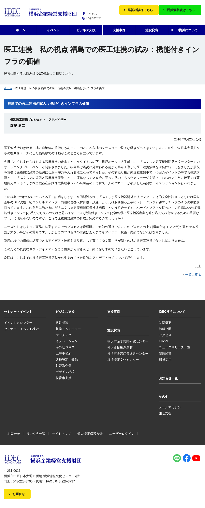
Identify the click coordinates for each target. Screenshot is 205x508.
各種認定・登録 (67, 359)
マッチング (63, 335)
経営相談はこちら (140, 10)
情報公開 (165, 329)
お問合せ (13, 433)
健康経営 (165, 353)
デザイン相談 (65, 371)
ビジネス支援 (86, 30)
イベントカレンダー (18, 322)
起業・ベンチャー (68, 329)
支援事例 (119, 30)
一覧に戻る (193, 274)
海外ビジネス (65, 347)
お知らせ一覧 (168, 378)
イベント (53, 30)
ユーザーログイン (121, 433)
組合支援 (165, 413)
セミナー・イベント (18, 311)
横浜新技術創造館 (120, 347)
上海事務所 (63, 353)
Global (163, 341)
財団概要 (165, 322)
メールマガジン (170, 407)
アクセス (165, 335)
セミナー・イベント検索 (21, 329)
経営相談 (62, 322)
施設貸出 (151, 30)
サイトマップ (61, 433)
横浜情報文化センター (123, 359)
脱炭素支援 (63, 378)
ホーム (20, 30)
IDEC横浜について (184, 30)
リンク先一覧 (35, 433)
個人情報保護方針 (90, 433)
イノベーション (67, 341)
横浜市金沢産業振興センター (127, 353)
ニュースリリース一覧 (174, 347)
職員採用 (165, 359)
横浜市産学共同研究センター (127, 341)
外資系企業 (63, 365)
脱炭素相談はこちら (181, 10)
